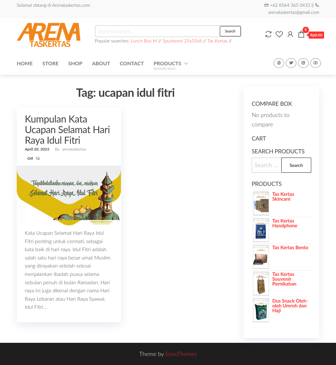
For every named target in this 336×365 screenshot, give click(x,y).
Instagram (303, 63)
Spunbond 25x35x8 (182, 40)
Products (167, 65)
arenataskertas (74, 149)
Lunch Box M (144, 40)
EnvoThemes (181, 353)
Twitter (291, 63)
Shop (75, 63)
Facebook (279, 63)
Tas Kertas (217, 40)
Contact (132, 63)
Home (25, 63)
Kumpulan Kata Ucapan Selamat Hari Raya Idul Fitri (67, 129)
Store (50, 63)
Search (230, 31)
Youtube (315, 63)
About (101, 63)
